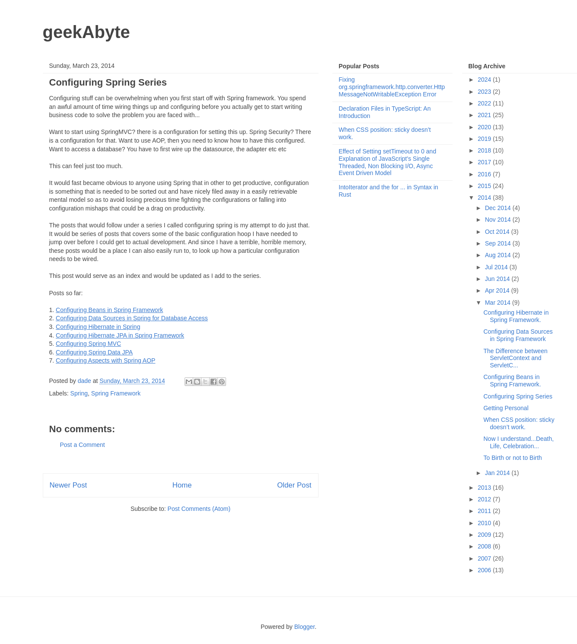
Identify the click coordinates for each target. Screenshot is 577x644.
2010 (485, 523)
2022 (485, 103)
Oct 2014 (498, 231)
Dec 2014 (499, 207)
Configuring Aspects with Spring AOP (105, 360)
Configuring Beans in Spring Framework (109, 309)
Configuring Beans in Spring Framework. (512, 380)
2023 (485, 91)
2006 (485, 570)
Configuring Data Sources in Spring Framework (517, 335)
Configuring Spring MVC (88, 343)
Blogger (304, 626)
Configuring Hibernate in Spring (98, 326)
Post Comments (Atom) (199, 508)
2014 (485, 197)
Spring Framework (115, 393)
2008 (485, 546)
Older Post (294, 485)
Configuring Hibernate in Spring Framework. (515, 316)
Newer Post (68, 485)
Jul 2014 (497, 267)
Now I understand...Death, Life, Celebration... (518, 442)
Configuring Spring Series (517, 396)
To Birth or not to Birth (512, 457)
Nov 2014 (499, 219)
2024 (485, 79)
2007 (485, 558)
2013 (485, 487)
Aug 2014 (499, 255)
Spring (79, 393)
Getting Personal (505, 408)
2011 (485, 510)
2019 (485, 138)
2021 (485, 115)
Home (182, 485)
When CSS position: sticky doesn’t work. (518, 423)
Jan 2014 (498, 472)
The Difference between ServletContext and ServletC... (515, 358)
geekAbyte (86, 31)
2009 (485, 534)
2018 (485, 150)
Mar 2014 (498, 302)
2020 (485, 127)
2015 (485, 185)
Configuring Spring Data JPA (94, 352)
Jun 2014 (498, 278)
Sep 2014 (499, 243)
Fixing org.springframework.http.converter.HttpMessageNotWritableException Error (392, 87)
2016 (485, 174)
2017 (485, 162)
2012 (485, 499)
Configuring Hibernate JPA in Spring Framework (120, 335)
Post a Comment (82, 444)
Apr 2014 (498, 290)
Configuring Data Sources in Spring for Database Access (132, 318)
